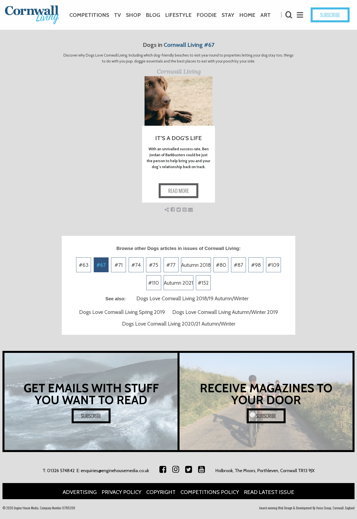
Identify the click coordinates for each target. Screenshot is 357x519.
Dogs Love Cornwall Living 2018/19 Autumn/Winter (192, 298)
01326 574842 (61, 470)
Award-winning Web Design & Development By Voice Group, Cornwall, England (307, 507)
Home (247, 15)
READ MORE (178, 190)
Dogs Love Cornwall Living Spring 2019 (122, 312)
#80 (221, 265)
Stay (228, 15)
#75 (153, 265)
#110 (153, 283)
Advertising (80, 492)
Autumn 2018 (196, 265)
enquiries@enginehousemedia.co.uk (115, 470)
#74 (136, 265)
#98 (256, 265)
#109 (273, 265)
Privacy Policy (121, 492)
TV (117, 15)
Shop (133, 15)
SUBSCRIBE (330, 15)
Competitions (89, 15)
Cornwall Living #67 (189, 44)
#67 (101, 265)
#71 (119, 265)
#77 (171, 265)
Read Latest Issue (269, 492)
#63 (84, 265)
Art (265, 15)
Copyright (161, 492)
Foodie (207, 15)
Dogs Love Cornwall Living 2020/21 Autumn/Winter (178, 324)
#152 (203, 283)
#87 (238, 265)
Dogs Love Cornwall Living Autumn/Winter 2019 (225, 312)
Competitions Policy (209, 492)
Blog (153, 15)
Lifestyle (178, 15)
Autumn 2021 (178, 283)
